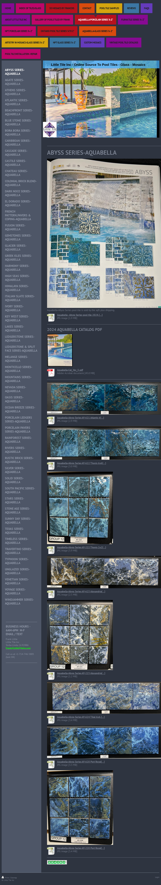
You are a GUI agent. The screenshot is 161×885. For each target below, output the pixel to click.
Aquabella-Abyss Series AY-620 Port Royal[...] (81, 761)
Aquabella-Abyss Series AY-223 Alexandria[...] (81, 673)
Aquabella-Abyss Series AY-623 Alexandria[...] (81, 591)
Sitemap (13, 878)
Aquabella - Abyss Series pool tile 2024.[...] (80, 314)
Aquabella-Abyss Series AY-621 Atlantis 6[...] (80, 417)
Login (157, 877)
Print (5, 878)
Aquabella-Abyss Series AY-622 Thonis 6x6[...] (81, 463)
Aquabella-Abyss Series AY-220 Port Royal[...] (81, 848)
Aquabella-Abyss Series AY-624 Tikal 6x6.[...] (81, 717)
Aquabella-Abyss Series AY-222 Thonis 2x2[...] (81, 547)
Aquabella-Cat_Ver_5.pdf (70, 370)
